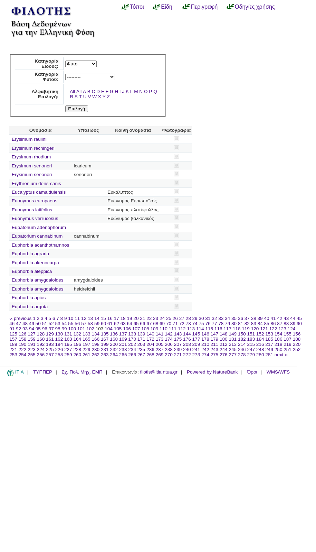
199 (105, 344)
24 (162, 318)
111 (173, 328)
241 (196, 349)
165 (86, 339)
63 (123, 323)
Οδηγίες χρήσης (255, 6)
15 (103, 318)
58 (90, 323)
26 (175, 318)
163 (68, 339)
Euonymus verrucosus (35, 218)
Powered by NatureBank (212, 372)
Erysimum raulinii (29, 139)
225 (50, 349)
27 (181, 318)
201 (123, 344)
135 (105, 334)
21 (142, 318)
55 (70, 323)
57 (83, 323)
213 (233, 344)
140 (150, 334)
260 (77, 354)
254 (23, 354)
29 (195, 318)
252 (297, 349)
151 (251, 334)
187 (287, 339)
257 (50, 354)
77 (214, 323)
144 (187, 334)
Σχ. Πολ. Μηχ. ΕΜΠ (81, 372)
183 (251, 339)
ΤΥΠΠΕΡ (42, 372)
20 (135, 318)
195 (68, 344)
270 (169, 354)
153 (269, 334)
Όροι (252, 372)
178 (205, 339)
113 (191, 328)
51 (44, 323)
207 (178, 344)
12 (83, 318)
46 (12, 323)
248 (260, 349)
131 (68, 334)
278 (242, 354)
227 (68, 349)
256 (41, 354)
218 (279, 344)
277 (233, 354)
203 (141, 344)
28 (188, 318)
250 (279, 349)
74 (195, 323)
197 (86, 344)
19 (129, 318)
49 (31, 323)
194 (59, 344)
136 (114, 334)
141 (160, 334)
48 (25, 323)
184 (260, 339)
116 (218, 328)
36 (240, 318)
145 (196, 334)
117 (227, 328)
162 (59, 339)
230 (95, 349)
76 (207, 323)
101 (81, 328)
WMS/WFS (278, 372)
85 (266, 323)
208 (187, 344)
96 (44, 328)
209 (196, 344)
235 (141, 349)
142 (169, 334)
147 (215, 334)
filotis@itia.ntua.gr (158, 372)
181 (233, 339)
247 (251, 349)
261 (86, 354)
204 (150, 344)
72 (181, 323)
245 (233, 349)
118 (237, 328)
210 (205, 344)
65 (135, 323)
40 (266, 318)
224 (41, 349)
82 (247, 323)
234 (132, 349)
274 (205, 354)
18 (123, 318)
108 (145, 328)
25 (168, 318)
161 (50, 339)
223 (32, 349)
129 (50, 334)
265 (123, 354)
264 (114, 354)
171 (141, 339)
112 (182, 328)
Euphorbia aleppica (32, 271)
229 (86, 349)
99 (64, 328)
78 (220, 323)
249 (269, 349)
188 (297, 339)
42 (279, 318)
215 (251, 344)
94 (31, 328)
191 (32, 344)
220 (297, 344)
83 (253, 323)
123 (282, 328)
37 (247, 318)
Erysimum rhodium (31, 156)
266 (132, 354)
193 (50, 344)
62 (116, 323)
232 (114, 349)
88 (286, 323)
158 (23, 339)
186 (279, 339)
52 (51, 323)
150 (242, 334)
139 (141, 334)
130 (59, 334)
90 (299, 323)
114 (200, 328)
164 (77, 339)
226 (59, 349)
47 (18, 323)
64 (129, 323)
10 (70, 318)
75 (201, 323)
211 (215, 344)
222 (23, 349)
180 (224, 339)
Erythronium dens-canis (36, 183)
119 (246, 328)
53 (57, 323)
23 (155, 318)
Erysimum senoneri (32, 165)
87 (279, 323)
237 (160, 349)
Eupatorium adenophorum (39, 227)
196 (77, 344)
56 (77, 323)
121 (264, 328)
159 (32, 339)
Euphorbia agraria (30, 253)
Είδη (166, 6)
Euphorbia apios (29, 297)
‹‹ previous (20, 318)
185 (269, 339)
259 (68, 354)
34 (227, 318)
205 (160, 344)
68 (155, 323)
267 (141, 354)
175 (178, 339)
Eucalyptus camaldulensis (39, 192)
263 (105, 354)
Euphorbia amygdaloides (38, 280)
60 (103, 323)
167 (105, 339)
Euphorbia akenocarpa (35, 262)
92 (18, 328)
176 (187, 339)
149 (233, 334)
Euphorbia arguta (30, 306)
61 (110, 323)
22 (149, 318)
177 (196, 339)
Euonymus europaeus (34, 200)
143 (178, 334)
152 (260, 334)
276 (224, 354)
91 (12, 328)
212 (224, 344)
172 (150, 339)
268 (150, 354)
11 (77, 318)
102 (90, 328)
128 (41, 334)
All (72, 91)
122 (273, 328)
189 (13, 344)
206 (169, 344)
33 (220, 318)
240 (187, 349)
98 (57, 328)
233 (123, 349)
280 (260, 354)
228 (77, 349)
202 (132, 344)
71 (175, 323)
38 (253, 318)
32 (214, 318)
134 (95, 334)
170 (132, 339)
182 (242, 339)
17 (116, 318)
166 (95, 339)
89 (292, 323)
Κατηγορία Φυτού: (46, 77)
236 (150, 349)
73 (188, 323)
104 (109, 328)
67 (149, 323)
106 (127, 328)
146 (205, 334)
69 (162, 323)
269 (160, 354)
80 (234, 323)
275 (215, 354)
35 (234, 318)
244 (224, 349)
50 (38, 323)
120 (255, 328)
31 (207, 318)
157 (13, 339)
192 (41, 344)
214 (242, 344)
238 (169, 349)
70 (168, 323)
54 (64, 323)
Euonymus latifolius (32, 209)
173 (160, 339)
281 (269, 354)
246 (242, 349)
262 (95, 354)
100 (72, 328)
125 (13, 334)
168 (114, 339)
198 (95, 344)
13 (90, 318)
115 (209, 328)
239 (178, 349)
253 (13, 354)
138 (132, 334)
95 (38, 328)
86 (273, 323)
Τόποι (137, 6)
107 (136, 328)
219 (287, 344)
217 (269, 344)
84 (260, 323)
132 (77, 334)
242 (205, 349)
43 (286, 318)
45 (299, 318)
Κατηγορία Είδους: (46, 63)
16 (110, 318)
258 (59, 354)
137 (123, 334)
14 (96, 318)
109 (155, 328)
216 (260, 344)
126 (23, 334)
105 (118, 328)
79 (227, 323)
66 (142, 323)
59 (96, 323)
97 (51, 328)
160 (41, 339)
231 (105, 349)
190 (23, 344)
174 (169, 339)
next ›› (281, 354)
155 (287, 334)
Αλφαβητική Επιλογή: (44, 94)
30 (201, 318)
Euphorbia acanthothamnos (40, 245)
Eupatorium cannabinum (37, 236)
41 (273, 318)
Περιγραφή (204, 6)
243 (215, 349)
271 (178, 354)
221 (13, 349)
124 (292, 328)
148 (224, 334)
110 (163, 328)
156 (297, 334)
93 (25, 328)
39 (260, 318)
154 (279, 334)
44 (292, 318)
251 (287, 349)
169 (123, 339)
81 (240, 323)
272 (187, 354)
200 (114, 344)
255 (32, 354)
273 (196, 354)
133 (86, 334)
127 (32, 334)
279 (251, 354)
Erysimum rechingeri (33, 148)
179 (215, 339)
